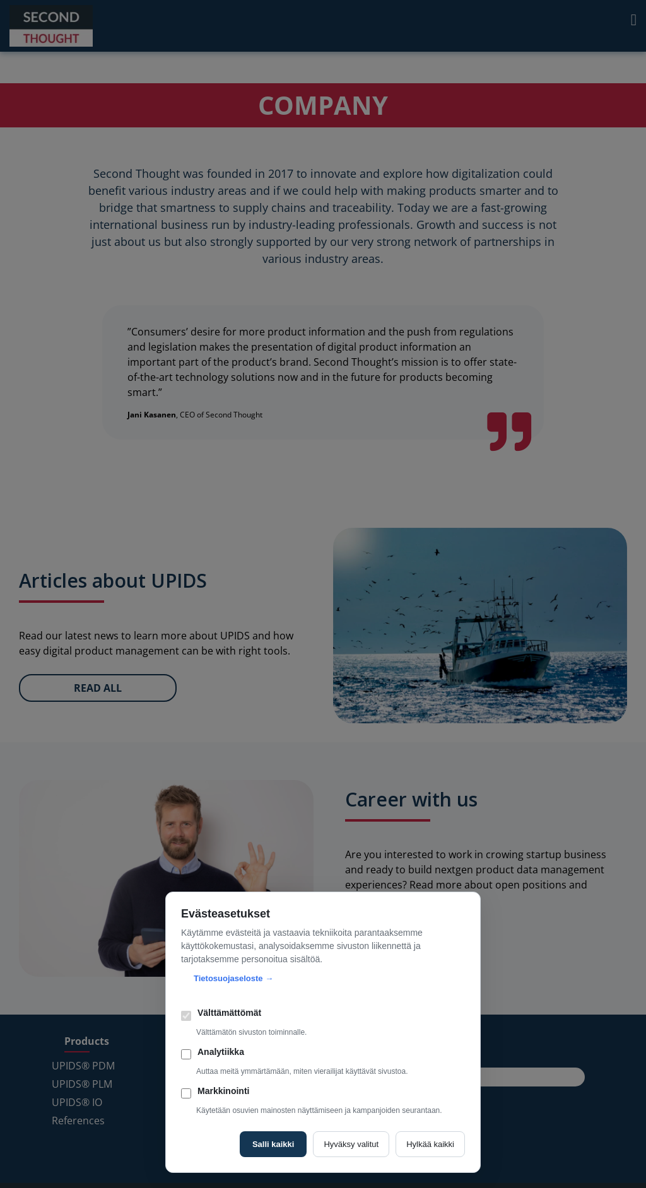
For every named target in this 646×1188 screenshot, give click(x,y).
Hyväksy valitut (351, 1144)
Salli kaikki (273, 1144)
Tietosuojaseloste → (233, 978)
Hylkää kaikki (430, 1144)
